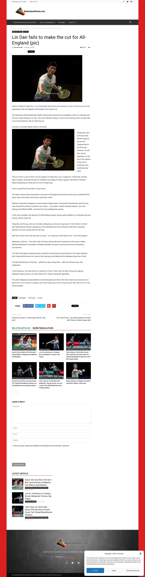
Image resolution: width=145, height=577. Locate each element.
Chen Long (31, 298)
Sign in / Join (33, 1)
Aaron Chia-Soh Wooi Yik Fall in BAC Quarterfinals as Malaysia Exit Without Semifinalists (24, 354)
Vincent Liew (18, 47)
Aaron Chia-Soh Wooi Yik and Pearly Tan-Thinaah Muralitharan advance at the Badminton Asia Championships (24, 383)
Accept (95, 570)
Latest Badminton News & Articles (25, 22)
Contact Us (72, 22)
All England (22, 298)
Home (14, 28)
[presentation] (29, 454)
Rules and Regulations (47, 22)
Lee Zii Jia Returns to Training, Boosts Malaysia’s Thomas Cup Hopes (49, 354)
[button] (140, 553)
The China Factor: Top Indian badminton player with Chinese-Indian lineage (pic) (73, 319)
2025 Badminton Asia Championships (24, 378)
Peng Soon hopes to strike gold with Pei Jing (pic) (28, 319)
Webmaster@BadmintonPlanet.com (77, 556)
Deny (114, 570)
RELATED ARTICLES (21, 328)
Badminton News (17, 31)
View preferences (132, 570)
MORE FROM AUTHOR (43, 328)
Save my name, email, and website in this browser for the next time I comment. (41, 446)
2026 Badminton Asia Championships (24, 349)
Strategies (61, 22)
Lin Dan (26, 31)
